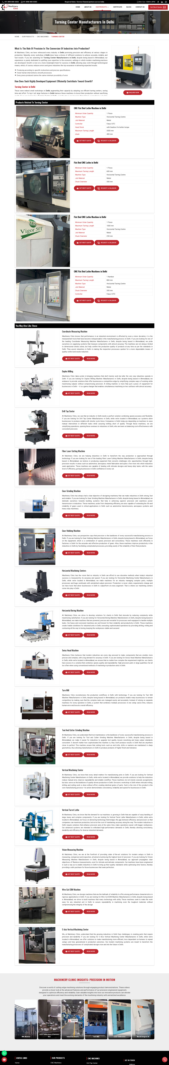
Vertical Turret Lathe (70, 810)
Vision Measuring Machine (72, 850)
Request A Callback (108, 141)
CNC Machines (43, 37)
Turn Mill (65, 690)
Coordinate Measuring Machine (74, 331)
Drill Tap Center (68, 411)
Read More (90, 359)
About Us (87, 7)
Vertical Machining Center (72, 770)
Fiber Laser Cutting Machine (73, 451)
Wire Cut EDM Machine (71, 889)
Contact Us (140, 7)
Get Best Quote (85, 141)
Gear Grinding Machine (71, 491)
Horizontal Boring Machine (73, 610)
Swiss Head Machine (70, 650)
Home (78, 7)
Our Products (102, 7)
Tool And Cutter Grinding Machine (75, 730)
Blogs (128, 7)
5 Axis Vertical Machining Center (75, 929)
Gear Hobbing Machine (71, 531)
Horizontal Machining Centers (74, 570)
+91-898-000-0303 (10, 2)
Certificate (117, 7)
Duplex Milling (67, 371)
